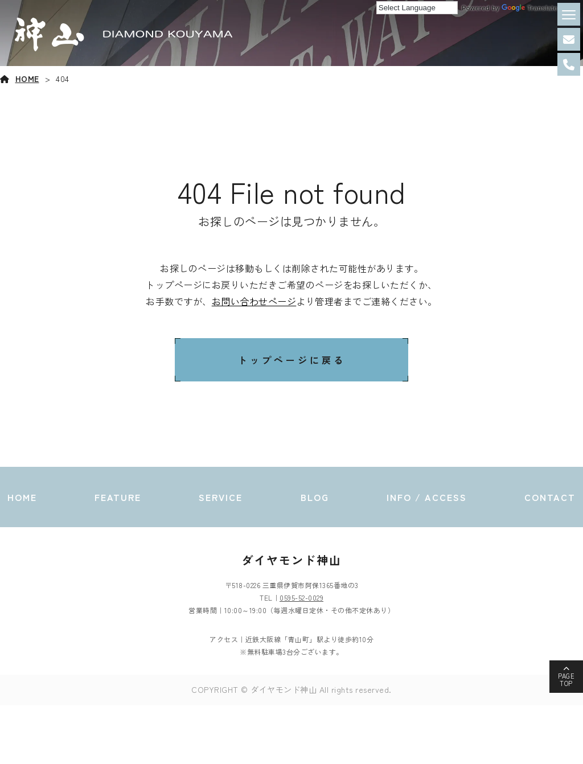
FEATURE (118, 497)
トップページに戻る (292, 360)
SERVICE (221, 497)
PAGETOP (566, 679)
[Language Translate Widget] (417, 7)
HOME (27, 78)
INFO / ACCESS (427, 497)
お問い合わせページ (254, 301)
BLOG (315, 497)
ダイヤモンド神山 (291, 560)
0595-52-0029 (301, 597)
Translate (529, 8)
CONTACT (550, 497)
